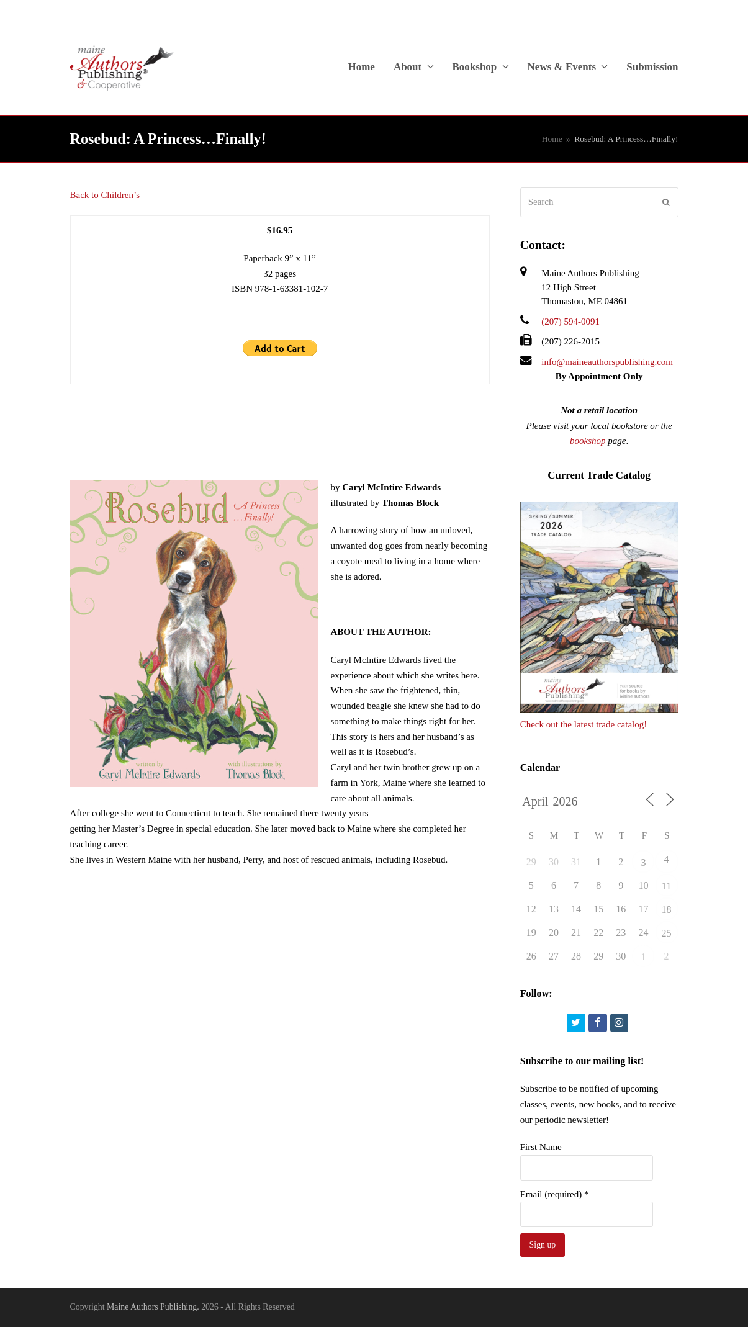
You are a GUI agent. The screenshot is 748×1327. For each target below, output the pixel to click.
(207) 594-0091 (570, 321)
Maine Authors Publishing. (153, 1306)
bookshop (588, 441)
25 (667, 933)
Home (552, 138)
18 (667, 909)
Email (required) (554, 1194)
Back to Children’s (105, 195)
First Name (541, 1147)
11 (666, 886)
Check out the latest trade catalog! (583, 724)
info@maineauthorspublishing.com (607, 362)
